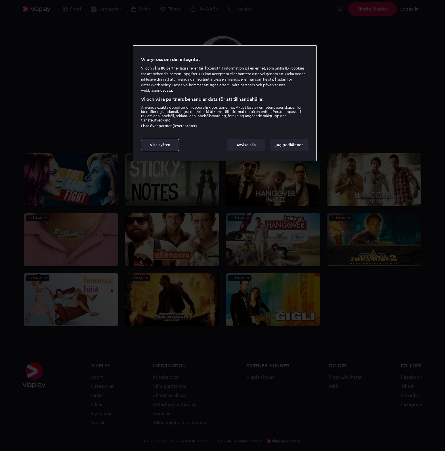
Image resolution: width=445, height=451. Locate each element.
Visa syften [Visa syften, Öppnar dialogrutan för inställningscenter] (160, 145)
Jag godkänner (289, 145)
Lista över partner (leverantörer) (169, 126)
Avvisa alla (246, 145)
